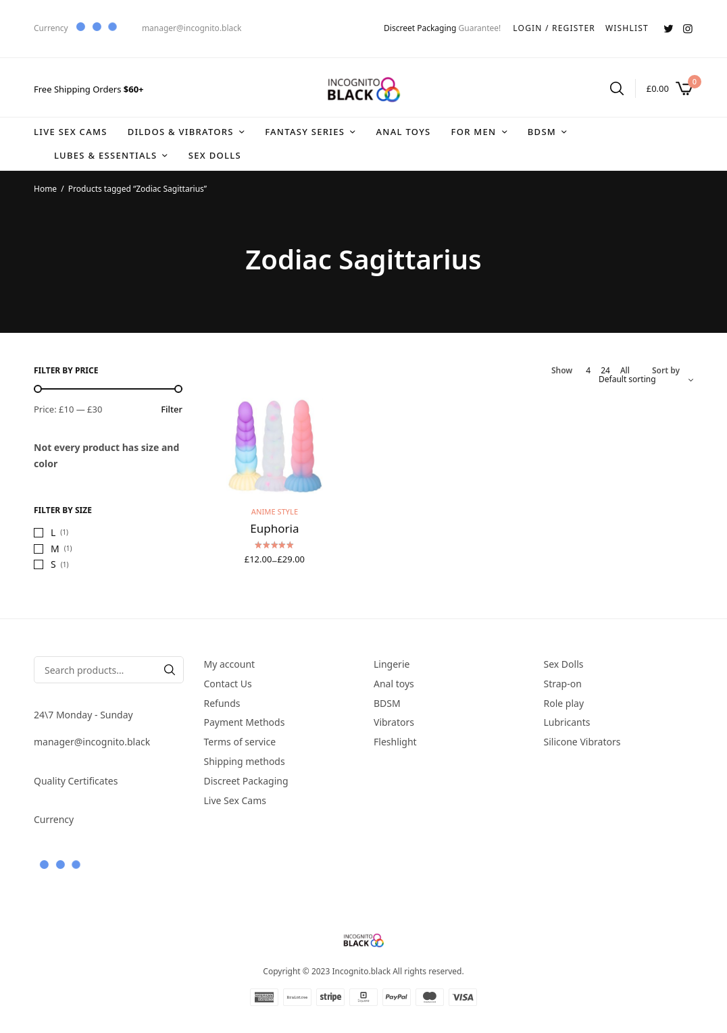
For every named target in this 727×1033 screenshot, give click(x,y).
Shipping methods (244, 761)
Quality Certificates (76, 780)
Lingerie (391, 664)
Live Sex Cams (70, 132)
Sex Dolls (215, 155)
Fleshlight (395, 741)
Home (45, 188)
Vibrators (394, 722)
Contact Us (228, 683)
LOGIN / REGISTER (554, 28)
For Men (473, 132)
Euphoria (274, 528)
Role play (564, 703)
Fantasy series (305, 132)
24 (605, 371)
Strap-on (563, 683)
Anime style (274, 511)
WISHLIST (627, 28)
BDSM (542, 132)
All (625, 371)
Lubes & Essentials (105, 155)
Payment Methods (244, 722)
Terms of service (240, 741)
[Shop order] (646, 379)
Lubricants (567, 722)
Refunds (222, 703)
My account (229, 664)
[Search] (169, 670)
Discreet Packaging (420, 28)
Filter (171, 409)
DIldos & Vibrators (181, 132)
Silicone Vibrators (582, 741)
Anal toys (403, 132)
